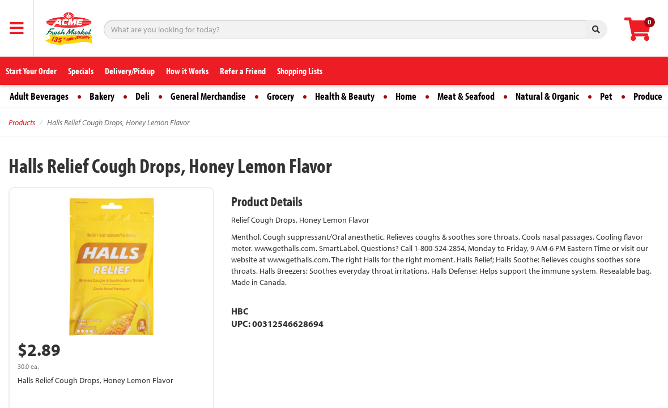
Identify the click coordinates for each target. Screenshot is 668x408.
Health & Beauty (345, 96)
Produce (647, 96)
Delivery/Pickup (130, 70)
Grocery (280, 96)
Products (21, 122)
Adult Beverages (39, 96)
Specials (80, 70)
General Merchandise (208, 96)
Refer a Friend (243, 70)
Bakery (102, 96)
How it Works (187, 70)
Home (405, 96)
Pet (606, 96)
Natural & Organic (547, 96)
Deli (142, 96)
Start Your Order (31, 70)
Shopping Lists (299, 70)
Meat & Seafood (466, 96)
